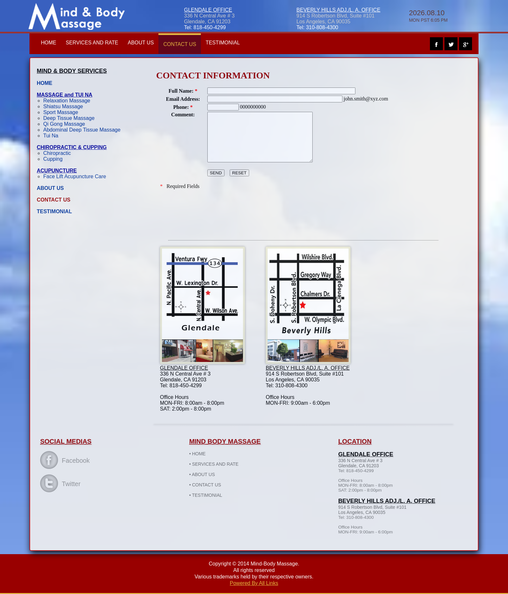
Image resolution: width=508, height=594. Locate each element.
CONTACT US (190, 44)
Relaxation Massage (75, 100)
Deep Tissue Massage (77, 118)
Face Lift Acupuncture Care (83, 176)
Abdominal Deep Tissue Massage (90, 130)
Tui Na (59, 135)
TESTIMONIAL (234, 42)
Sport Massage (69, 112)
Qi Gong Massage (73, 124)
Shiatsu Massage (72, 106)
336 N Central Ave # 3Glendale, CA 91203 (209, 18)
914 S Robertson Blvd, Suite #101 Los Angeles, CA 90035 (335, 18)
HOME (57, 42)
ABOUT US (151, 42)
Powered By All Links (254, 582)
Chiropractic (65, 153)
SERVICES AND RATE (101, 42)
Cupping (61, 159)
